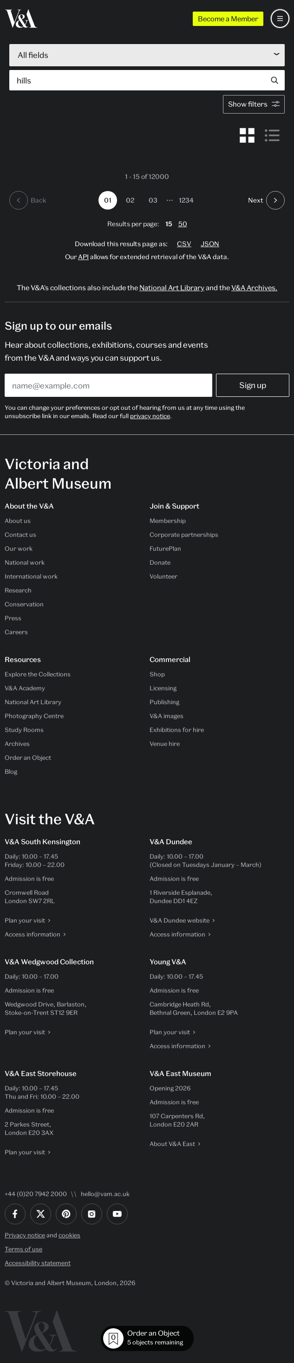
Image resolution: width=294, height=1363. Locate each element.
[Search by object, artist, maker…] (136, 80)
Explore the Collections (38, 674)
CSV (184, 244)
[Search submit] (274, 80)
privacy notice (150, 416)
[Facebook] (15, 1214)
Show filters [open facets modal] (255, 104)
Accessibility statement (38, 1263)
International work (31, 576)
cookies (69, 1235)
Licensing (163, 688)
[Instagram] (91, 1214)
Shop (157, 674)
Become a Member (228, 18)
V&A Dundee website (179, 920)
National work (25, 562)
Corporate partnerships (184, 534)
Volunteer (163, 576)
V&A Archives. (254, 287)
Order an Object (28, 757)
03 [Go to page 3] (153, 200)
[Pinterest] (66, 1214)
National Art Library (171, 287)
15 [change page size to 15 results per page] (168, 224)
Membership (168, 520)
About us (18, 520)
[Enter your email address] (108, 385)
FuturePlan (165, 548)
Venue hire (165, 743)
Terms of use (23, 1249)
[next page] (266, 200)
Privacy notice (25, 1235)
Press (13, 618)
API (83, 257)
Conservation (24, 604)
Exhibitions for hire (177, 729)
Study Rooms (24, 729)
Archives (17, 743)
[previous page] (27, 200)
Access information (32, 934)
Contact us (20, 534)
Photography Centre (34, 716)
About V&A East (172, 1143)
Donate (160, 562)
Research (18, 590)
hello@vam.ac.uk (105, 1193)
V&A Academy (25, 688)
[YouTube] (117, 1214)
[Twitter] (40, 1214)
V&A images (166, 716)
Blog (11, 771)
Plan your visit (25, 920)
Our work (19, 548)
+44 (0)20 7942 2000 (36, 1193)
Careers (16, 632)
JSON (210, 244)
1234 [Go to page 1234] (186, 200)
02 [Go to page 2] (130, 200)
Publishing (164, 702)
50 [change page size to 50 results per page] (182, 224)
